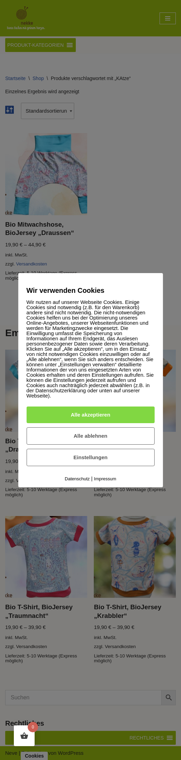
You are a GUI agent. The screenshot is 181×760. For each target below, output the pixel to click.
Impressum (105, 478)
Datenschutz (77, 478)
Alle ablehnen (91, 436)
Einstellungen (90, 457)
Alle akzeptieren (90, 415)
